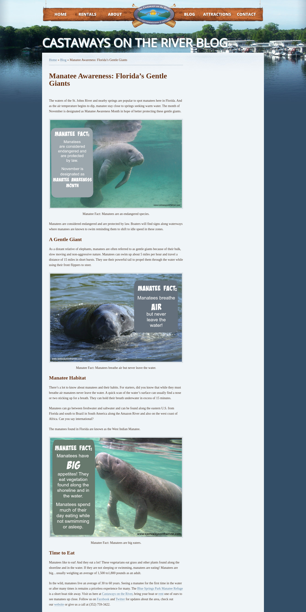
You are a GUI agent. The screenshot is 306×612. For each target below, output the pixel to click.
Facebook (103, 599)
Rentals (83, 14)
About (110, 14)
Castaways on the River (117, 594)
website (59, 604)
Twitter (120, 599)
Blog (183, 14)
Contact (240, 14)
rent (160, 594)
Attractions (210, 14)
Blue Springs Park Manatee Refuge (160, 588)
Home (56, 14)
